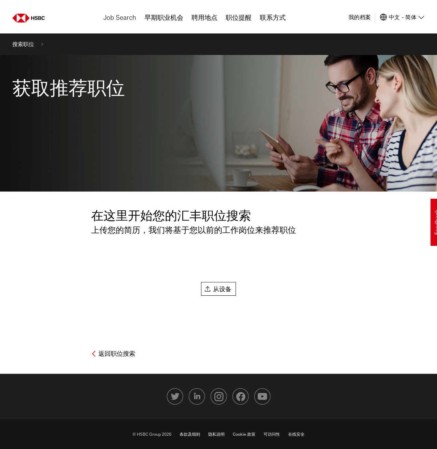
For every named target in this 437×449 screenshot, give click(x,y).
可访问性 (272, 434)
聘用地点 (204, 17)
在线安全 (296, 434)
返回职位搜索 (116, 353)
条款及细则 (190, 434)
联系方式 (273, 17)
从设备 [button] (222, 289)
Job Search (119, 17)
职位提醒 (239, 17)
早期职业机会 (163, 17)
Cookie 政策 (244, 434)
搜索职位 (23, 43)
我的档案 (360, 16)
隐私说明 (216, 434)
